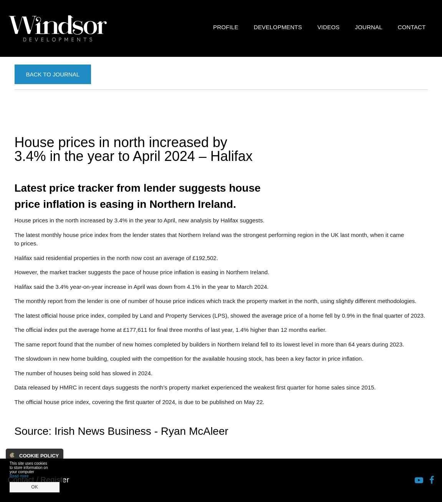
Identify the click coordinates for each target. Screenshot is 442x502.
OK (34, 487)
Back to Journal (52, 74)
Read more (19, 476)
